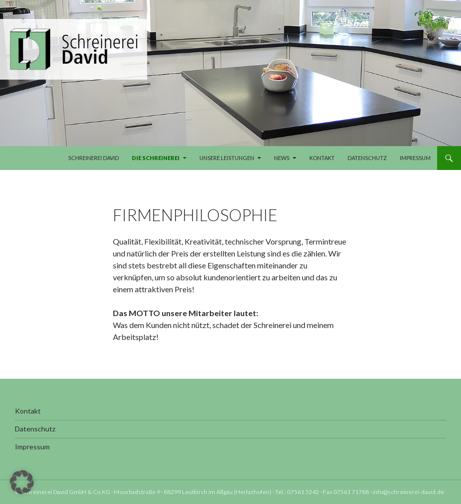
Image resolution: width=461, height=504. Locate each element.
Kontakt (322, 158)
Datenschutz (367, 158)
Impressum (415, 158)
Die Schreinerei (156, 158)
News (281, 158)
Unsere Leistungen (226, 158)
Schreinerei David (93, 158)
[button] (22, 482)
